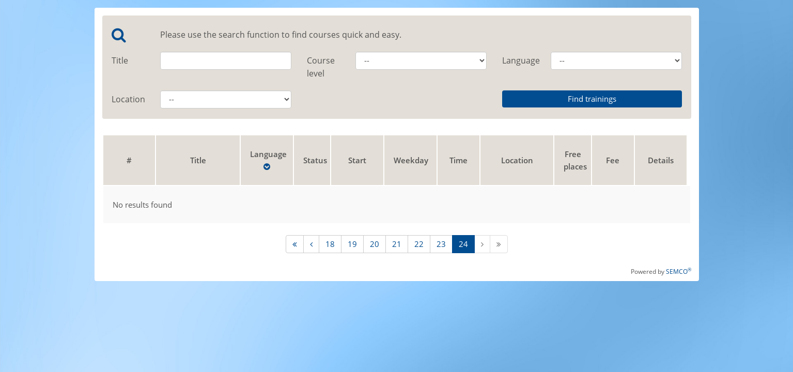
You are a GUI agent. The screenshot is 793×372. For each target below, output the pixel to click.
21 (396, 244)
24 (463, 244)
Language (519, 60)
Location (128, 99)
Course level (321, 67)
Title (120, 60)
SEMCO (678, 271)
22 (419, 244)
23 (441, 244)
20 (374, 244)
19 (352, 244)
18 (330, 244)
